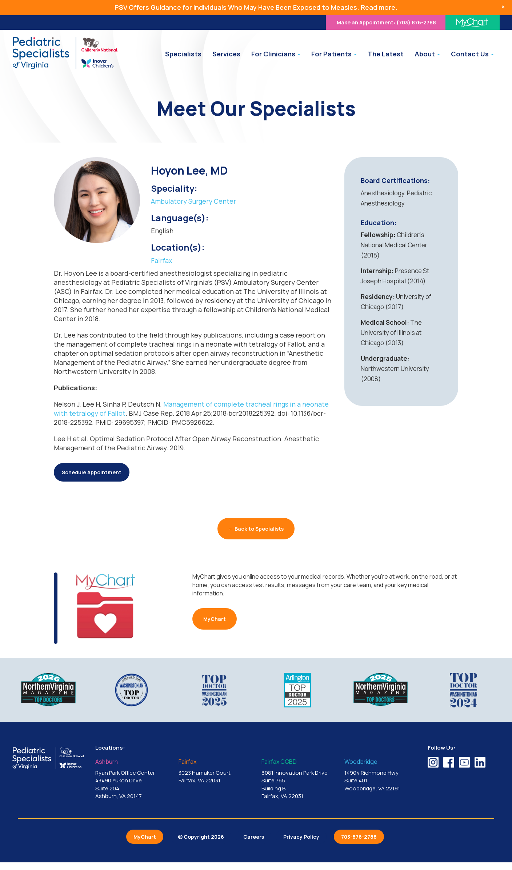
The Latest (386, 53)
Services (226, 53)
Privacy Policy (301, 836)
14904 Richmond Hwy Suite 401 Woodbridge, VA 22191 (380, 775)
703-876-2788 (359, 836)
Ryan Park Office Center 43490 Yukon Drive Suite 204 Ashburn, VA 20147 (131, 779)
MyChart (214, 618)
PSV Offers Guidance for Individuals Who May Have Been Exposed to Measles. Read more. (256, 7)
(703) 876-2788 (386, 22)
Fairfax (161, 260)
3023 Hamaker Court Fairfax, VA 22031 (215, 771)
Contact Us (472, 53)
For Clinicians (275, 53)
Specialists (183, 53)
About (427, 53)
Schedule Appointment (91, 472)
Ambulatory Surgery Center (193, 201)
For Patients (334, 53)
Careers (253, 836)
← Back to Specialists (256, 528)
